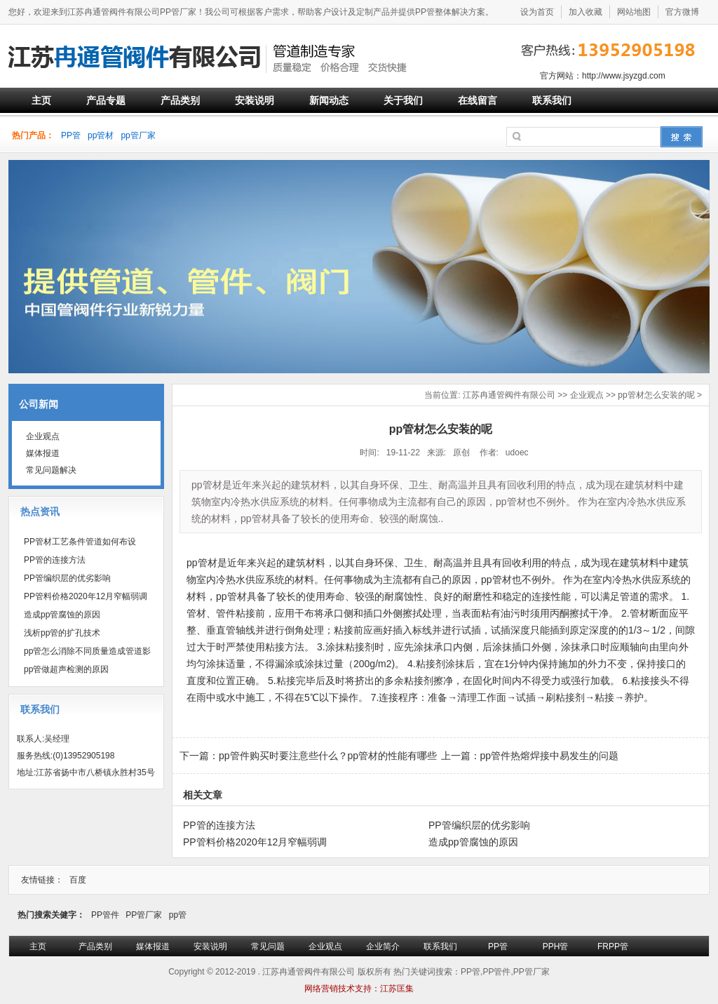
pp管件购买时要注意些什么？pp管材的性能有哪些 (328, 755)
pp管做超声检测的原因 (66, 669)
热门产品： (33, 135)
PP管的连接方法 (55, 560)
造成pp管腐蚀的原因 (62, 615)
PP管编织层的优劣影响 (67, 578)
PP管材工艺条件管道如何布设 (80, 542)
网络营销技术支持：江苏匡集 (359, 988)
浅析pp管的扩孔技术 (62, 633)
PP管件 (105, 915)
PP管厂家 (144, 915)
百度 (77, 880)
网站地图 (634, 12)
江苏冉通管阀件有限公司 (509, 395)
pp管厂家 (138, 135)
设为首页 (537, 12)
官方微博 (682, 12)
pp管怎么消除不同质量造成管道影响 (84, 653)
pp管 (178, 915)
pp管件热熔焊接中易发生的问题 (549, 755)
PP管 (71, 135)
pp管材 (101, 135)
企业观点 (587, 395)
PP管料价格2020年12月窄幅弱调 (85, 596)
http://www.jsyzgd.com (623, 76)
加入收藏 (585, 12)
